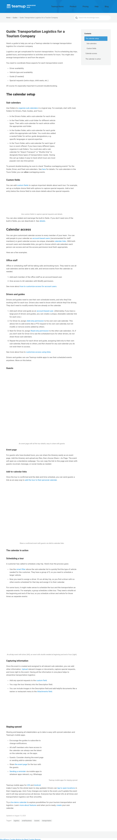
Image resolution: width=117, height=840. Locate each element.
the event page (21, 763)
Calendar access (91, 52)
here (44, 168)
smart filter (21, 568)
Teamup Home (72, 6)
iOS (28, 784)
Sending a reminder (18, 770)
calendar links (60, 240)
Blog (108, 6)
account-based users (41, 237)
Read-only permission (40, 330)
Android (37, 784)
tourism (36, 819)
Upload (25, 668)
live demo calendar (19, 801)
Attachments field (44, 690)
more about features (27, 804)
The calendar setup (92, 37)
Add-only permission (35, 320)
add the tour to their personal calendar (41, 479)
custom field (41, 679)
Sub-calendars (92, 42)
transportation (46, 819)
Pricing (93, 6)
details (42, 220)
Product (84, 6)
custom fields (22, 184)
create (59, 804)
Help (101, 6)
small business (27, 819)
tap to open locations (66, 787)
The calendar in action (93, 58)
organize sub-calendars (28, 107)
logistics (16, 819)
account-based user (45, 310)
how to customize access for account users (38, 285)
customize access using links (38, 351)
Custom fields (91, 47)
